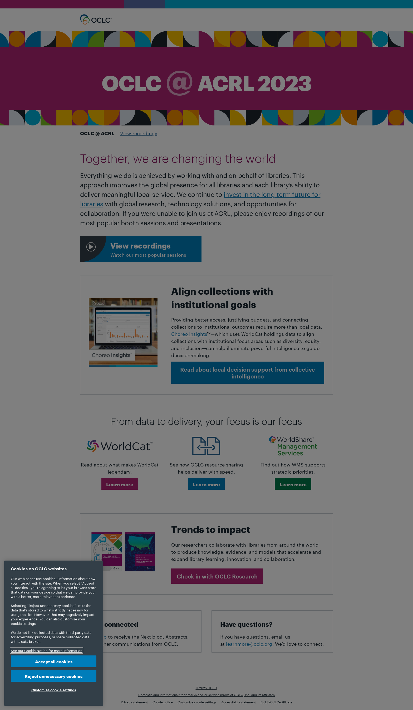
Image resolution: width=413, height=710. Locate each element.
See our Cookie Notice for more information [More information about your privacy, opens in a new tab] (46, 650)
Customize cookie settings (53, 689)
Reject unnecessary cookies (53, 676)
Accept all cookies (53, 661)
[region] (53, 633)
